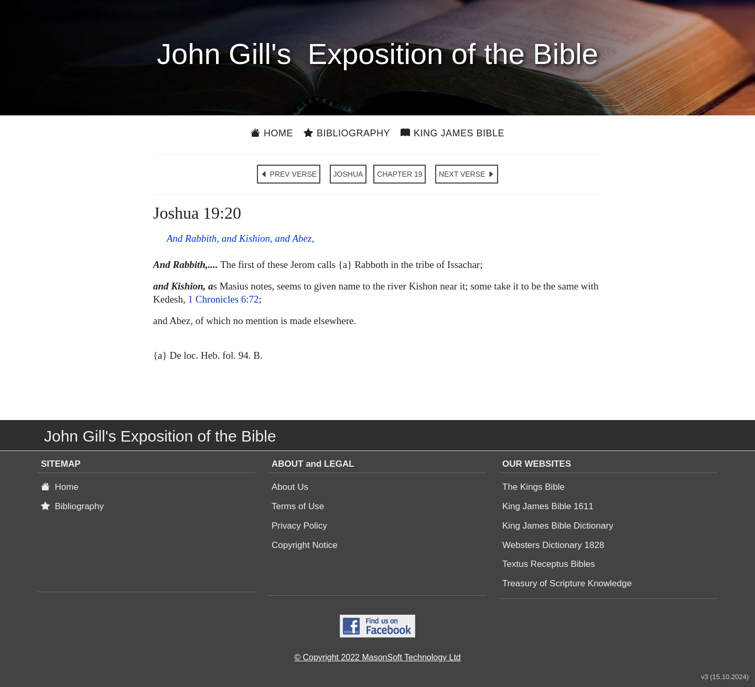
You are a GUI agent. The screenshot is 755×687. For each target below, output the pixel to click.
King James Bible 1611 (548, 506)
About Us (290, 487)
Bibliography (347, 133)
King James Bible (452, 133)
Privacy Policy (299, 526)
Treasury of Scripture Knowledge (567, 583)
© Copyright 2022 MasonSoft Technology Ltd (377, 657)
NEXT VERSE (466, 174)
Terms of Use (298, 506)
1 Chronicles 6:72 (223, 299)
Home (272, 133)
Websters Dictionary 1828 (553, 545)
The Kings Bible (533, 487)
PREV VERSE (289, 174)
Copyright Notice (305, 545)
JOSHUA (348, 174)
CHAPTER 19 (399, 174)
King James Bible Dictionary (557, 526)
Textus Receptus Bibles (548, 564)
